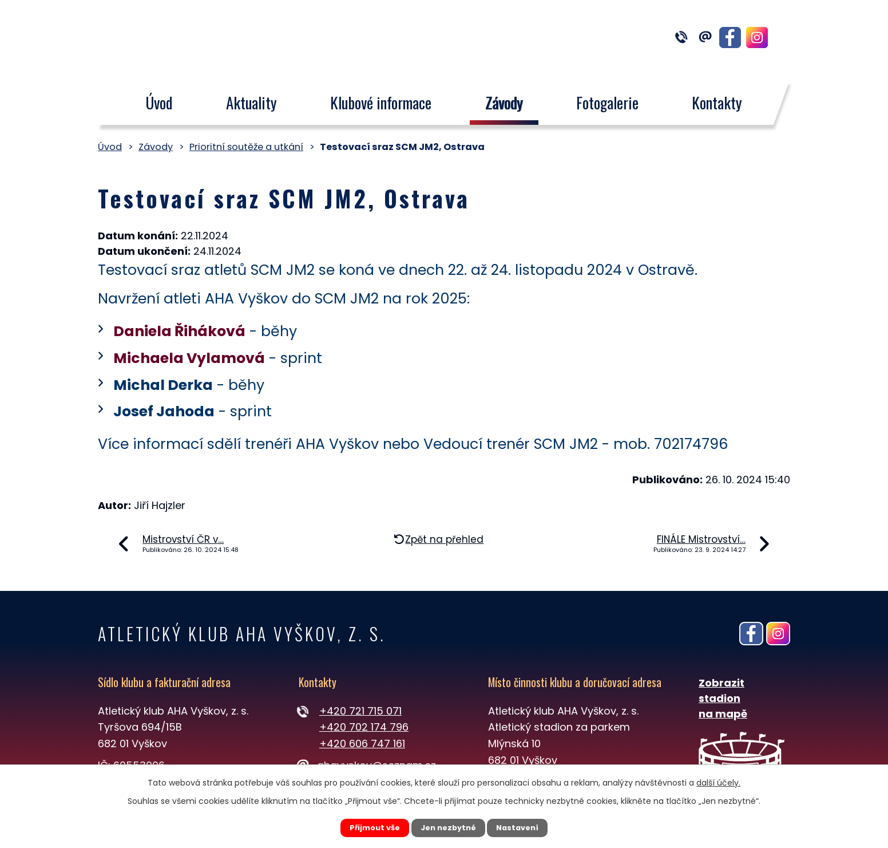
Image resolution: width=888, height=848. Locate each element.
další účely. (718, 781)
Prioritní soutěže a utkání (246, 146)
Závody (504, 102)
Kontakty (717, 102)
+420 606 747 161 (362, 743)
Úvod (158, 102)
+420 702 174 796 (364, 727)
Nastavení (527, 827)
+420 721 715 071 (360, 711)
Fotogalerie (607, 102)
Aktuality (251, 102)
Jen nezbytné (448, 827)
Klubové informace (380, 102)
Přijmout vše (365, 827)
